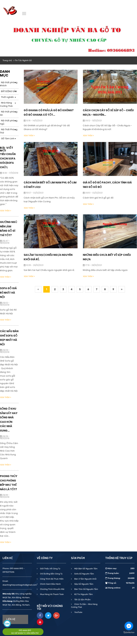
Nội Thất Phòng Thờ (8, 131)
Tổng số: (119, 583)
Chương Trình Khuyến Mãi (52, 589)
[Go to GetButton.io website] (128, 632)
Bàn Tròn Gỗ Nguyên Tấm (86, 589)
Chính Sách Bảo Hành (50, 584)
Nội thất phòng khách (8, 84)
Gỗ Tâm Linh (7, 138)
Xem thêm (5, 211)
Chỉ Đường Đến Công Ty (51, 574)
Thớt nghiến (7, 97)
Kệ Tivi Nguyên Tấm (83, 594)
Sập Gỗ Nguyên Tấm (83, 584)
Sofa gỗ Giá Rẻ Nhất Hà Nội (8, 292)
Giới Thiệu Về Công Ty (50, 568)
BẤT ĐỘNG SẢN (9, 91)
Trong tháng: (119, 578)
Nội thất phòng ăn (8, 113)
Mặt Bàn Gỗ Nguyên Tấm (85, 568)
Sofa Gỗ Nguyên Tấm (84, 574)
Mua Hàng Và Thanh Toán (52, 594)
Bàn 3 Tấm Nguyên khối (85, 579)
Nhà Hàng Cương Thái (6, 104)
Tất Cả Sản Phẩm (82, 599)
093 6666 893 (25, 630)
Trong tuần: (119, 573)
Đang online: (119, 587)
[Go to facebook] (129, 626)
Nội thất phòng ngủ (8, 122)
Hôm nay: (119, 568)
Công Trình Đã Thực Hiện (52, 579)
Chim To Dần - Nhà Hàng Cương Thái (84, 605)
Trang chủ (7, 60)
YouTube (78, 612)
